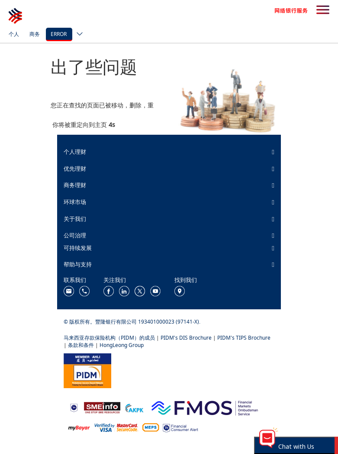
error (59, 34)
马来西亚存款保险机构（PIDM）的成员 (109, 337)
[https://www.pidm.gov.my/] (87, 370)
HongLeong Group (122, 345)
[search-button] (323, 10)
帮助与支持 (78, 264)
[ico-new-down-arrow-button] (77, 34)
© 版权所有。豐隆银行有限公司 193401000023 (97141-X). (132, 321)
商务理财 (75, 185)
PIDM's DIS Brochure (186, 337)
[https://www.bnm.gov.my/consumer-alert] (180, 427)
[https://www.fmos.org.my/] (204, 407)
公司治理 (75, 235)
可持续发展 (78, 248)
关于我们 (75, 219)
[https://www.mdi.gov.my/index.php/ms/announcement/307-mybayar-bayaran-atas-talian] (79, 427)
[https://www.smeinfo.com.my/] (102, 407)
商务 (34, 34)
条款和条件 (81, 345)
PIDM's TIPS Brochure (243, 337)
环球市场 (75, 202)
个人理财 (75, 152)
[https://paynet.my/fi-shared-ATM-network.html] (150, 427)
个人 (14, 34)
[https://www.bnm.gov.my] (73, 407)
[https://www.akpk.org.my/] (134, 407)
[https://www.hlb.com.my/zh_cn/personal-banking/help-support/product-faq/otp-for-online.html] (116, 427)
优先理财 (75, 168)
